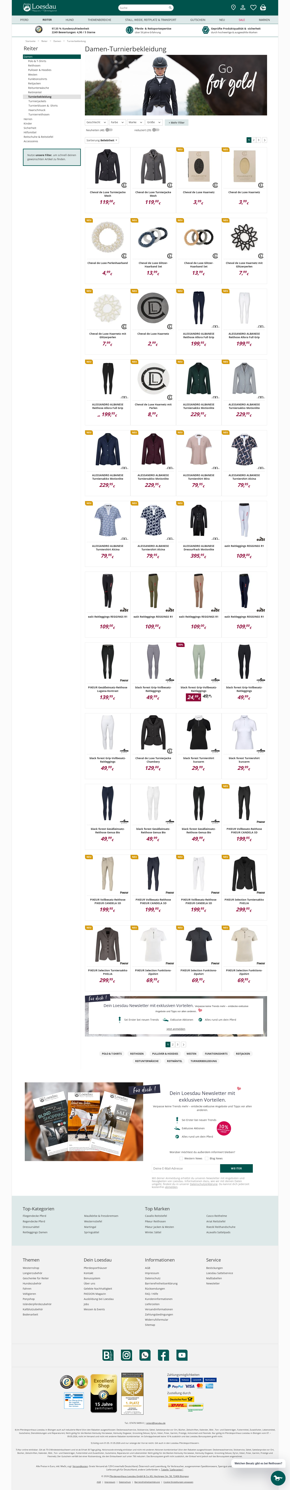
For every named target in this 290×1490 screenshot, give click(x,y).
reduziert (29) (143, 130)
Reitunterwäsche (38, 88)
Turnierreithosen (39, 114)
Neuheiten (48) (95, 130)
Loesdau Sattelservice (219, 1273)
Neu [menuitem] (222, 20)
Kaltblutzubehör (33, 1309)
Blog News (216, 1158)
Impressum (152, 1273)
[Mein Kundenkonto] (243, 10)
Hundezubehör (32, 1283)
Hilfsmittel (30, 132)
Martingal (90, 1227)
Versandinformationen (159, 1309)
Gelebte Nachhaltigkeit (98, 1288)
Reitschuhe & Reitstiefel (38, 137)
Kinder (28, 123)
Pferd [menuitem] (24, 20)
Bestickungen (214, 1268)
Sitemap (150, 1325)
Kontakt (88, 1273)
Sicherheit (30, 128)
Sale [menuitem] (242, 20)
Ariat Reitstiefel (215, 1221)
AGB (147, 1268)
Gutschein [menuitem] (197, 20)
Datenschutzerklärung (204, 1184)
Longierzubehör (32, 1273)
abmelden (171, 1187)
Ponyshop (29, 1299)
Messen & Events (94, 1309)
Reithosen (34, 65)
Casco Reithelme (216, 1216)
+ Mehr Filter (177, 122)
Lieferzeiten (152, 1304)
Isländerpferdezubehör (37, 1304)
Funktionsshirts (37, 79)
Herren (28, 119)
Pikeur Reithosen (155, 1221)
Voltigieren (29, 1294)
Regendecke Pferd (34, 1221)
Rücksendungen (155, 1288)
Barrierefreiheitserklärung (161, 1283)
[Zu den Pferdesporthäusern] (233, 8)
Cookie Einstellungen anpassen (178, 1482)
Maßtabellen (214, 1278)
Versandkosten (80, 1466)
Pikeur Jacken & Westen (159, 1227)
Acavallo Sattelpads (218, 1232)
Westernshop (31, 1268)
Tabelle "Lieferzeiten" (172, 1469)
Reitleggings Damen (35, 1232)
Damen (28, 56)
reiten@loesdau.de (156, 1423)
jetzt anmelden (176, 1029)
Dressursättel (31, 1227)
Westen (32, 74)
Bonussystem (92, 1278)
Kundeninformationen (159, 1299)
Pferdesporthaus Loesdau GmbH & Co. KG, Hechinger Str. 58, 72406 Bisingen (149, 1476)
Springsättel (91, 1232)
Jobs (86, 1304)
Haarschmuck (36, 110)
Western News (193, 1158)
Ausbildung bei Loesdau (99, 1299)
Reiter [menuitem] (47, 20)
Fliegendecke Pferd (34, 1216)
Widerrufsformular (156, 1319)
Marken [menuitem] (264, 20)
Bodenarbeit (30, 1314)
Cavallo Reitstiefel (156, 1216)
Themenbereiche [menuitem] (99, 20)
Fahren (27, 1288)
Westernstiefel (93, 1221)
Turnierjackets (37, 101)
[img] (263, 9)
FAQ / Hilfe (151, 1294)
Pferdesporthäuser (95, 1268)
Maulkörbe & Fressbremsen (101, 1216)
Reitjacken (34, 83)
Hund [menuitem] (70, 20)
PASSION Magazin (95, 1294)
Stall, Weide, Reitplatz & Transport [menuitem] (150, 20)
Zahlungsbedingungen (159, 1314)
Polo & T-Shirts (37, 61)
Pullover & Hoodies (39, 70)
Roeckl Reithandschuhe (220, 1227)
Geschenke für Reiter (36, 1278)
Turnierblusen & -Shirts (43, 105)
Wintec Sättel (153, 1232)
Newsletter (213, 1283)
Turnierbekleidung (39, 96)
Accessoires (31, 141)
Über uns (89, 1283)
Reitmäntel (35, 92)
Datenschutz (153, 1278)
